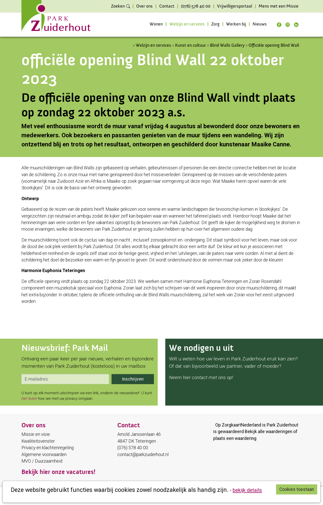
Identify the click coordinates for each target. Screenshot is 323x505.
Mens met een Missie (279, 6)
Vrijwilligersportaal (234, 6)
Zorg (215, 24)
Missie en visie (35, 434)
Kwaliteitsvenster (38, 441)
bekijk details (247, 490)
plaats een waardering (234, 438)
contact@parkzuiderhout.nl (143, 454)
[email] (65, 379)
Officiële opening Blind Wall (274, 45)
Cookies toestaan (296, 489)
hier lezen (29, 398)
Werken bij (236, 24)
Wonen (156, 24)
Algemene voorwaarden (44, 454)
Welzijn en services (187, 24)
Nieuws (260, 24)
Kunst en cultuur (190, 45)
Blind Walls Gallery (228, 45)
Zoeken (118, 6)
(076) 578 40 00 (195, 6)
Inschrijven (133, 379)
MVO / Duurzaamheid (41, 461)
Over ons (144, 6)
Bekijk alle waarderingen (268, 431)
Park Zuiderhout (282, 425)
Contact (166, 6)
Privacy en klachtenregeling (47, 447)
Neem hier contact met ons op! (201, 377)
